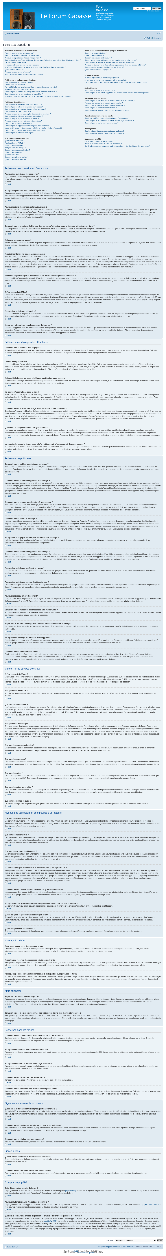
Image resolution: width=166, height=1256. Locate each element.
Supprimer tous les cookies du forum (120, 1246)
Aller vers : (110, 1240)
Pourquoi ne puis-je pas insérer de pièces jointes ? (23, 121)
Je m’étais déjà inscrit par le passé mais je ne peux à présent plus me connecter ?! (35, 67)
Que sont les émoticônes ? (14, 145)
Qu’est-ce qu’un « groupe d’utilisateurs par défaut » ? (104, 67)
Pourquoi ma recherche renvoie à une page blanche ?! (105, 105)
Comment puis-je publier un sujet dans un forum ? (23, 104)
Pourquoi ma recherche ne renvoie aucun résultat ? (104, 103)
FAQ (148, 38)
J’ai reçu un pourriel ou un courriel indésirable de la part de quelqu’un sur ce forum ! (116, 82)
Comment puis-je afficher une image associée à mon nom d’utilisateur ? (31, 92)
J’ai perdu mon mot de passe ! (16, 62)
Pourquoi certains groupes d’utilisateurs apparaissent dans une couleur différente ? (115, 65)
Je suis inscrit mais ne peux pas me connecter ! (22, 65)
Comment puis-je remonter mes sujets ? (19, 133)
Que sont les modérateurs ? (95, 55)
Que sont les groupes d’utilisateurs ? (98, 58)
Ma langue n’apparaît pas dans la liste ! (19, 89)
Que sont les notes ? (12, 155)
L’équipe (101, 1246)
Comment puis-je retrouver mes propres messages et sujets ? (108, 110)
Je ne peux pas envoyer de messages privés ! (102, 77)
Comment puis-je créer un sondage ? (18, 111)
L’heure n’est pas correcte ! (15, 84)
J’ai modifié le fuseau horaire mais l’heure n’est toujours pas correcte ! (31, 87)
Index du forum (13, 34)
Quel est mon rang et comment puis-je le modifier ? (24, 94)
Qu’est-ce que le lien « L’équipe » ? (98, 70)
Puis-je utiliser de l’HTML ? (14, 143)
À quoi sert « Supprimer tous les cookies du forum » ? (25, 74)
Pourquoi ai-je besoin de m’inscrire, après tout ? (22, 55)
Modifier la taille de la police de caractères (159, 33)
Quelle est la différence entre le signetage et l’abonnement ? (107, 118)
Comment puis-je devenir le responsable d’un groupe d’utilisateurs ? (110, 62)
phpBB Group (71, 1190)
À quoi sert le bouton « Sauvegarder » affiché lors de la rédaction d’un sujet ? (33, 128)
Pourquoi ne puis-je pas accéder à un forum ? (22, 119)
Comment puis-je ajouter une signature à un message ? (25, 109)
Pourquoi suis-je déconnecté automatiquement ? (23, 58)
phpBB (75, 1251)
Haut (9, 184)
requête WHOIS (50, 1221)
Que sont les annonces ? (14, 152)
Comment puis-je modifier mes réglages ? (20, 82)
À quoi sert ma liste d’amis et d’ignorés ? (100, 90)
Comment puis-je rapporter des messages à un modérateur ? (27, 126)
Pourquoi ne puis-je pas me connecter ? (19, 53)
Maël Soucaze (83, 1252)
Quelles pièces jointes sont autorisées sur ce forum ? (104, 131)
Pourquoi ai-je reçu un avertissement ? (19, 123)
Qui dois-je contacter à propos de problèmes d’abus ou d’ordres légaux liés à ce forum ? (117, 146)
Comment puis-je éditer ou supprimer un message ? (24, 107)
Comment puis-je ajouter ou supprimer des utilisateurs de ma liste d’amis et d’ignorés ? (117, 93)
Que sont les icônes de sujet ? (16, 159)
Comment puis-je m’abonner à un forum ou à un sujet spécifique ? (109, 121)
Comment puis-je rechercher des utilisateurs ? (102, 108)
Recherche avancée (153, 11)
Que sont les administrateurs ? (96, 53)
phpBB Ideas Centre (150, 1204)
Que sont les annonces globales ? (17, 150)
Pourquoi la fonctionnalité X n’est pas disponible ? (103, 144)
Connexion (157, 38)
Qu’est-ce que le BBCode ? (15, 141)
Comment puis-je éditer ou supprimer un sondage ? (24, 116)
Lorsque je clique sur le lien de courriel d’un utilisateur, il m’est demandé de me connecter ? (39, 96)
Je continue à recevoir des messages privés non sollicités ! (106, 80)
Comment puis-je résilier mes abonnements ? (101, 123)
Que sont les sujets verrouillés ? (16, 157)
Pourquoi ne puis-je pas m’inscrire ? (18, 72)
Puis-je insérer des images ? (15, 148)
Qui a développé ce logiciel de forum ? (99, 141)
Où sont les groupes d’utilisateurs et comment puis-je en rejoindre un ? (111, 60)
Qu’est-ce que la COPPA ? (14, 70)
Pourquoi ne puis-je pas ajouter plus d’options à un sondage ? (28, 114)
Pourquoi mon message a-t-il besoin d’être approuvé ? (25, 130)
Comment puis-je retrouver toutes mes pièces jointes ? (105, 133)
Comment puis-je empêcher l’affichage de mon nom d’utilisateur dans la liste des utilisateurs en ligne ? (43, 60)
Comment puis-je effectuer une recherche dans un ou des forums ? (109, 101)
